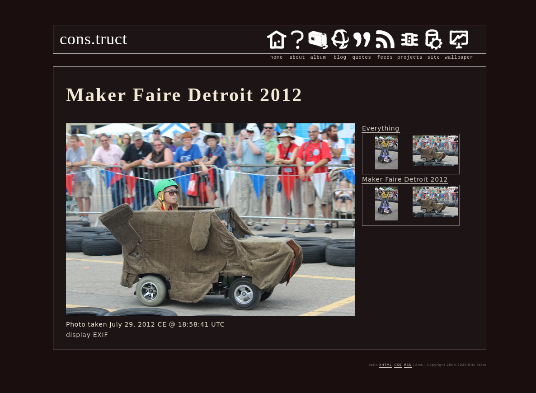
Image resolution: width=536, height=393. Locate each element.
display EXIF (87, 334)
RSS (407, 365)
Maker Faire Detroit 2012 (405, 179)
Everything (381, 128)
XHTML (385, 365)
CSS (398, 365)
